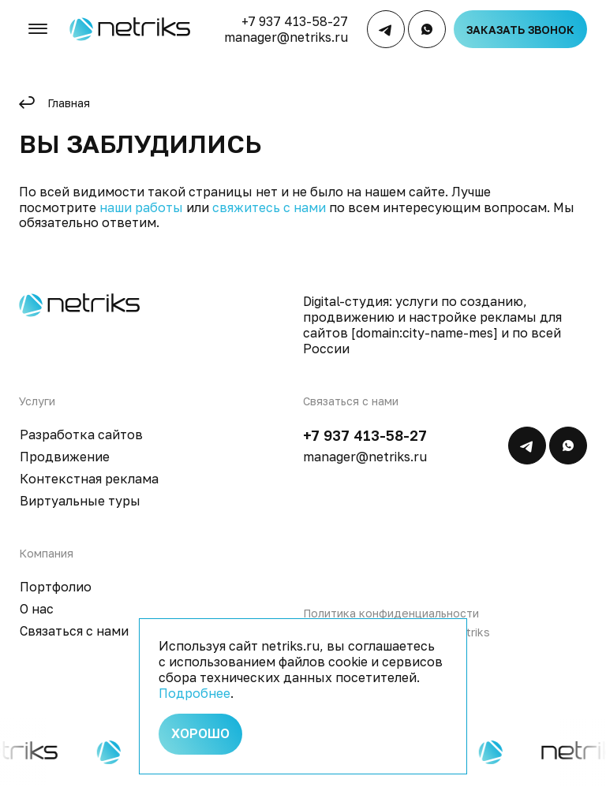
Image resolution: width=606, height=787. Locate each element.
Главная (68, 103)
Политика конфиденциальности (391, 613)
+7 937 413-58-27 (296, 24)
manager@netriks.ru (288, 39)
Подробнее (194, 690)
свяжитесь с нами (269, 207)
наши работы (141, 207)
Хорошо (200, 732)
